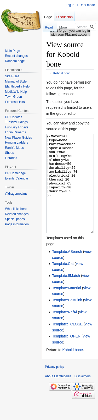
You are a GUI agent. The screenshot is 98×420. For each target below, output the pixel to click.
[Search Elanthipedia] (85, 26)
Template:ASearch (67, 271)
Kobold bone (62, 73)
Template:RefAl (64, 332)
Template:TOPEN (66, 356)
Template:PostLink (67, 320)
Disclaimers (82, 396)
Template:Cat (62, 283)
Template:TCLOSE (67, 344)
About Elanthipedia (58, 396)
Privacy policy (54, 386)
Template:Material (66, 308)
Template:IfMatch (66, 295)
